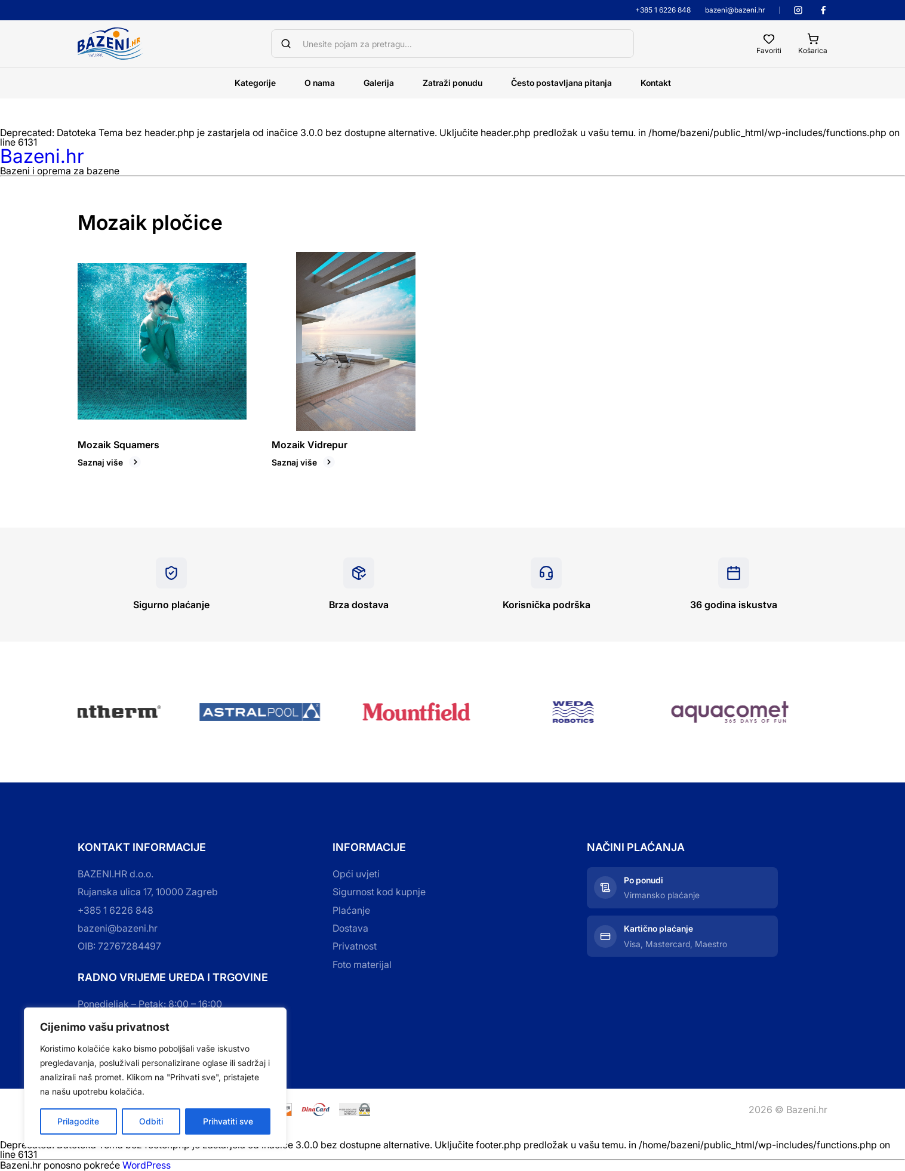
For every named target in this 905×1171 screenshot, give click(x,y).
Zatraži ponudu (452, 83)
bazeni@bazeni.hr (735, 10)
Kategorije (255, 83)
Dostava (350, 928)
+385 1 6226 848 (663, 10)
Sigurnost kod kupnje (379, 892)
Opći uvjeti (356, 874)
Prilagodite (78, 1121)
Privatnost (355, 946)
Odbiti (151, 1121)
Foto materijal (362, 964)
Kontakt (656, 83)
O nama (319, 83)
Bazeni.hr (42, 156)
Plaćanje (351, 910)
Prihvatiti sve (228, 1121)
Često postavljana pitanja (561, 83)
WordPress (146, 1165)
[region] (155, 1077)
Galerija (379, 83)
